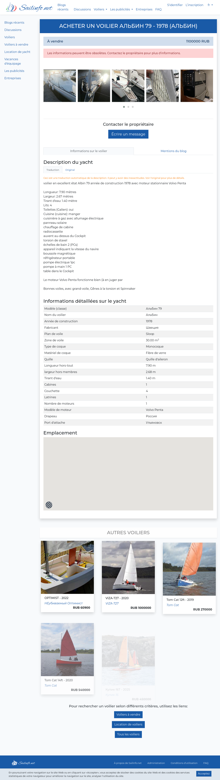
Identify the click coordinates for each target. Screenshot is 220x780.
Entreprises (144, 9)
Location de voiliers (128, 724)
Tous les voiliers (128, 734)
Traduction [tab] (53, 170)
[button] (124, 107)
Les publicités (14, 71)
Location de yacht (17, 52)
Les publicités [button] (120, 9)
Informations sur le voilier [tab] (88, 151)
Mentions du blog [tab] (173, 151)
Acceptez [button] (204, 773)
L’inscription (194, 5)
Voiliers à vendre (16, 44)
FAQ (158, 9)
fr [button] (209, 5)
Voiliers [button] (99, 9)
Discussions (82, 9)
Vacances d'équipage (12, 61)
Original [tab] (70, 170)
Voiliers (9, 37)
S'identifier (175, 5)
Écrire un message (128, 134)
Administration (156, 763)
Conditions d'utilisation (184, 763)
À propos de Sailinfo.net (127, 763)
